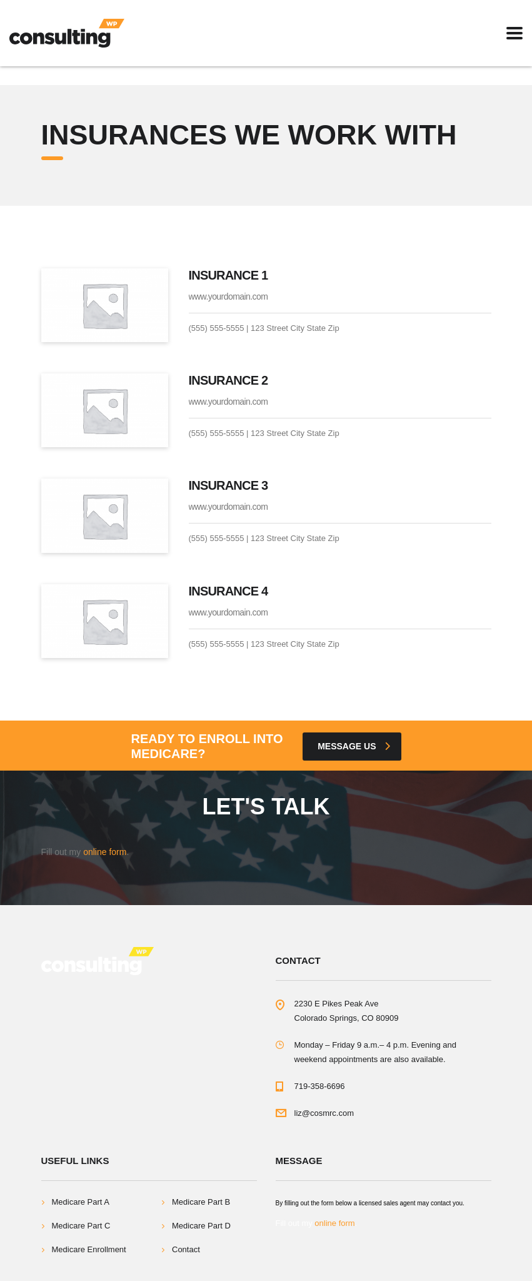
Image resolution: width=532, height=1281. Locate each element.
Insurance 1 (228, 275)
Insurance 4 (228, 591)
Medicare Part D (201, 1225)
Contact (186, 1249)
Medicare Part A (81, 1202)
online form (104, 852)
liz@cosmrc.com (324, 1113)
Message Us (353, 746)
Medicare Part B (201, 1202)
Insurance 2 (228, 380)
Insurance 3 (228, 485)
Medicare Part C (81, 1225)
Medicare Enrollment (89, 1249)
